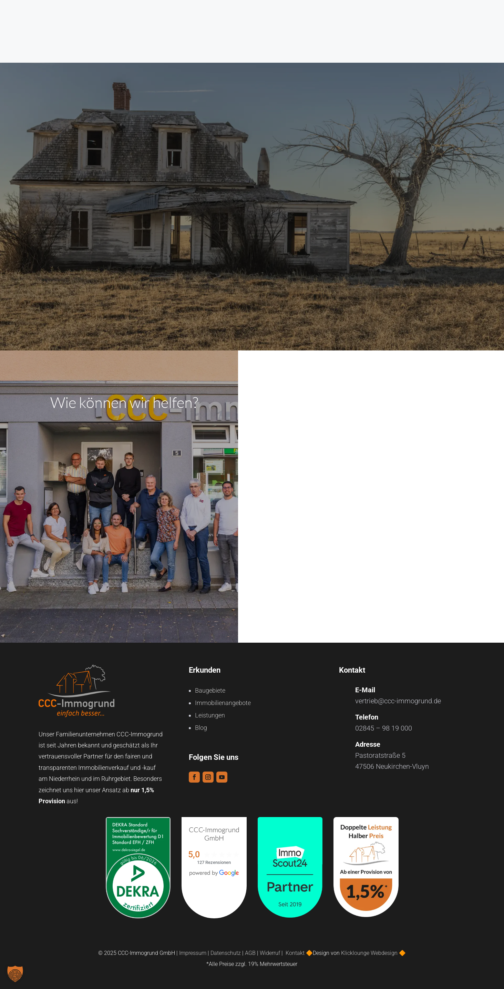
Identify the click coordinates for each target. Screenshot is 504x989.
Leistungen (210, 712)
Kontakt (296, 950)
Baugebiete (210, 687)
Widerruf (270, 950)
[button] (15, 974)
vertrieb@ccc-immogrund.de (398, 698)
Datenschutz (225, 950)
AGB (250, 950)
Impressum (192, 950)
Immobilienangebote (223, 700)
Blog (201, 724)
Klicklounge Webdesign (369, 950)
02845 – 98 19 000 (383, 725)
